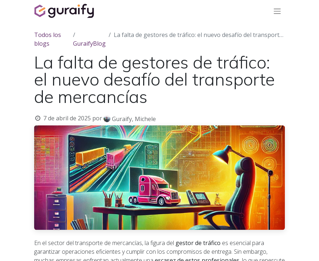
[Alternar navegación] (277, 11)
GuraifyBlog (89, 43)
